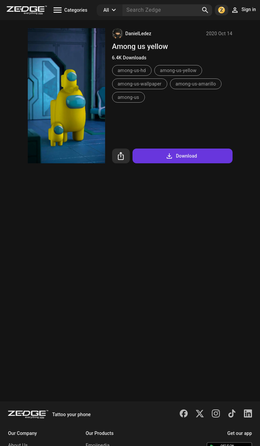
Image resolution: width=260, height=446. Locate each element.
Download (181, 156)
